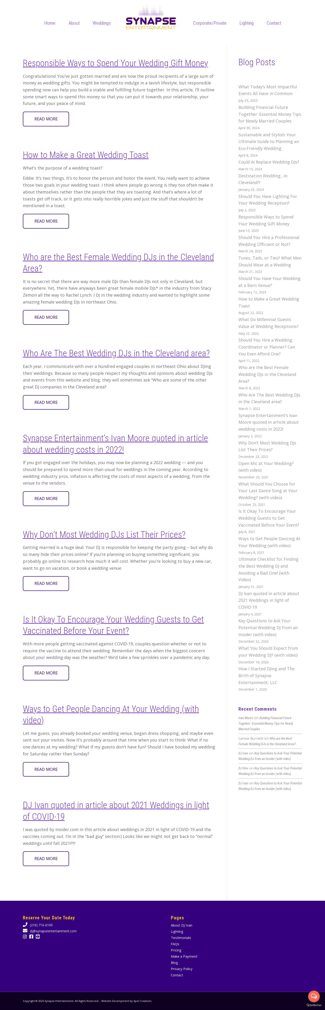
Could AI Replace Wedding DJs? (268, 162)
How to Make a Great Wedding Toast (85, 155)
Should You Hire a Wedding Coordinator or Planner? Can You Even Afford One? (266, 346)
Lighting (177, 931)
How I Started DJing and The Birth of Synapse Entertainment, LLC (266, 675)
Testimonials (181, 937)
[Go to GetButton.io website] (314, 1005)
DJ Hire (243, 768)
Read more (46, 119)
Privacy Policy (182, 968)
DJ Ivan (243, 753)
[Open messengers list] (314, 996)
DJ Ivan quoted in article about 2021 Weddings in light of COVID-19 (268, 600)
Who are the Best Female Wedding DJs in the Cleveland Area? (267, 374)
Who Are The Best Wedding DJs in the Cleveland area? (116, 353)
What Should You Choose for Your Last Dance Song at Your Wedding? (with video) (268, 490)
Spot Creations (142, 1001)
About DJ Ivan (181, 925)
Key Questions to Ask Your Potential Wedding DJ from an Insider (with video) (268, 627)
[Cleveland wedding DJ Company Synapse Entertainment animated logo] (151, 17)
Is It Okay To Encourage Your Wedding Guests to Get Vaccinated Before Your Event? (268, 517)
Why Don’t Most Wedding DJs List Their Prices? (104, 535)
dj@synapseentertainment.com (53, 931)
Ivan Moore (245, 718)
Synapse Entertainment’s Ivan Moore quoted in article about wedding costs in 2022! (268, 422)
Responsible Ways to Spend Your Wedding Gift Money (115, 63)
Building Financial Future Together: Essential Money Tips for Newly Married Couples (269, 114)
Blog (174, 962)
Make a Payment (184, 956)
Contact (177, 975)
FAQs (175, 943)
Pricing (176, 950)
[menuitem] (49, 23)
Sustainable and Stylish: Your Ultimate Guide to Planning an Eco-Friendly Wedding (268, 141)
